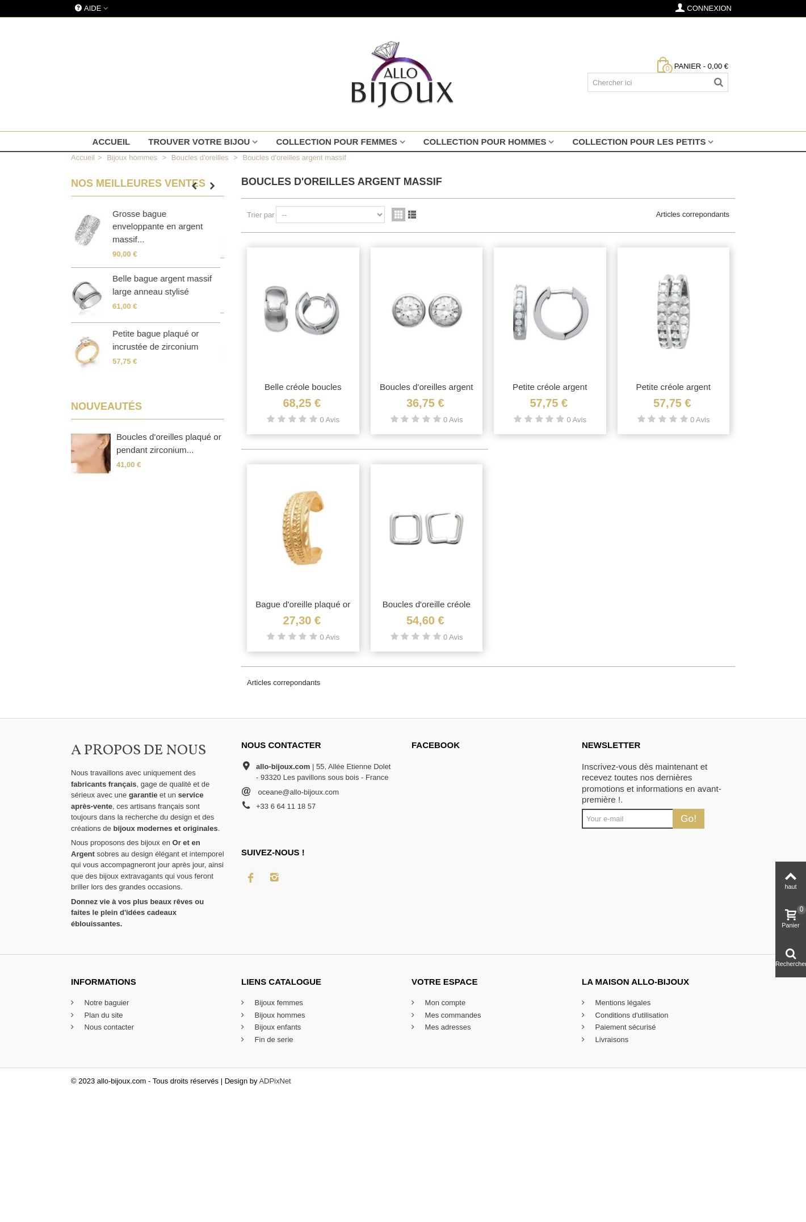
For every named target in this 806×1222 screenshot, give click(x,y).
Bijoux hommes (279, 1015)
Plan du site (102, 1015)
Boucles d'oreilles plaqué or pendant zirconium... (168, 443)
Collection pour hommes (485, 141)
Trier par (261, 215)
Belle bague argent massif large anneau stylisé (166, 285)
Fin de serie (273, 1039)
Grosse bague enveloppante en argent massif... (161, 226)
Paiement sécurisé (624, 1027)
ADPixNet (275, 1081)
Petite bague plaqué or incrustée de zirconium (159, 340)
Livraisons (610, 1039)
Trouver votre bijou (199, 141)
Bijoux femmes (278, 1002)
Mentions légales (621, 1002)
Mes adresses (447, 1027)
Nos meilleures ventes (138, 183)
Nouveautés (106, 406)
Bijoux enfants (277, 1027)
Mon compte (444, 1002)
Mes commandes (452, 1015)
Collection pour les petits (639, 141)
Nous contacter (108, 1027)
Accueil (112, 141)
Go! (688, 818)
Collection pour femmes (336, 141)
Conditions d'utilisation (631, 1015)
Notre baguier (105, 1002)
